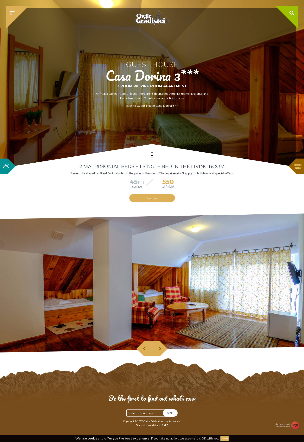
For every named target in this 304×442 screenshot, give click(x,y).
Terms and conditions (148, 425)
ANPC (165, 425)
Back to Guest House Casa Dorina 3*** (152, 105)
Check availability (222, 127)
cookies (93, 438)
